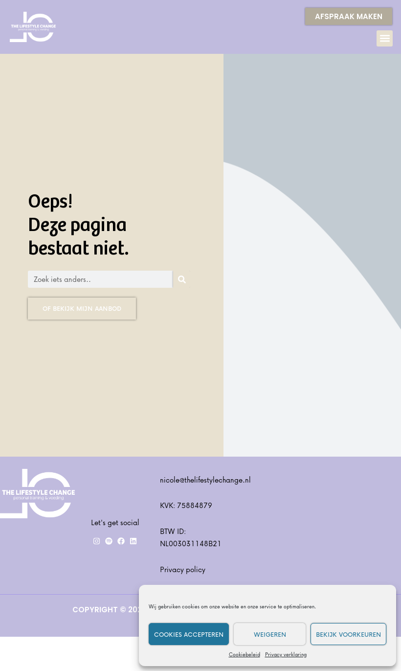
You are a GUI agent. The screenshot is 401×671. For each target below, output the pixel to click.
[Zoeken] (181, 279)
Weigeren (270, 634)
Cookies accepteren (188, 634)
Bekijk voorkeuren (348, 634)
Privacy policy (182, 569)
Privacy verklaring (286, 654)
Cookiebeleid (244, 654)
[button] (385, 38)
